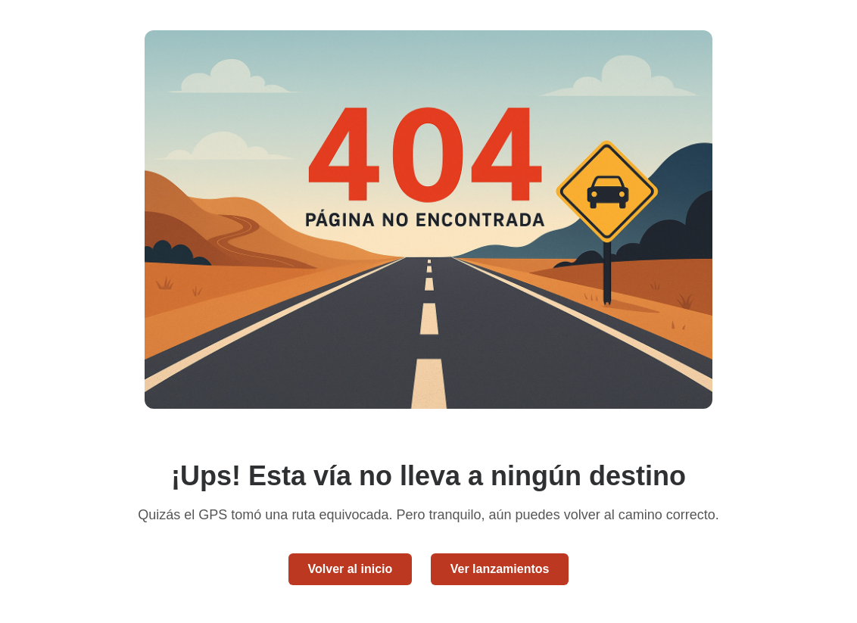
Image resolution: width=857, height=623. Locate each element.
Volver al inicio (350, 568)
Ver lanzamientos (500, 568)
